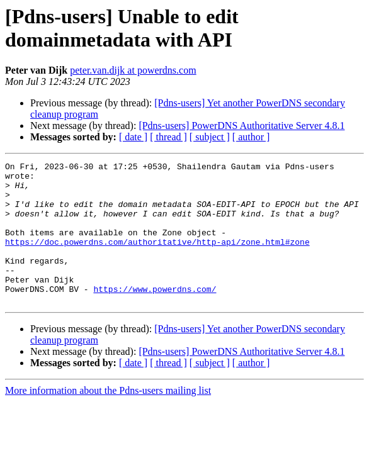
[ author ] (251, 136)
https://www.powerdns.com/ (154, 315)
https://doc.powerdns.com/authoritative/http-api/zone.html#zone (157, 258)
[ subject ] (210, 136)
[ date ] (133, 136)
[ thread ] (168, 136)
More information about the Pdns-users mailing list (108, 418)
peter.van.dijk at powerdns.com (133, 70)
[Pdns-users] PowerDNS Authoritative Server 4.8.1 (241, 125)
